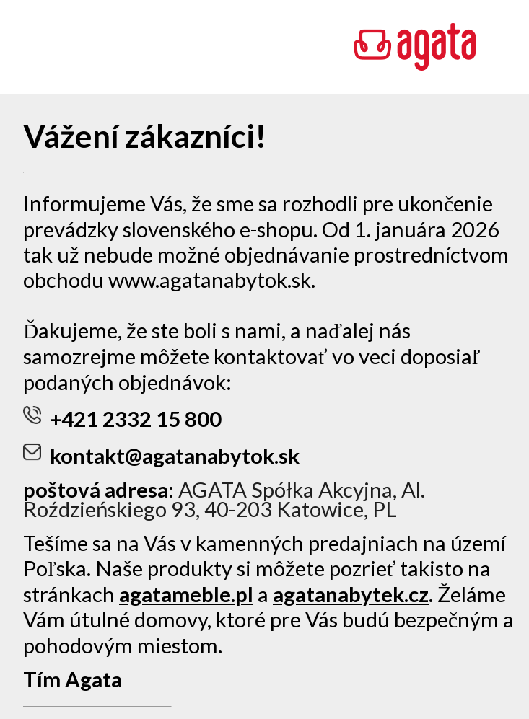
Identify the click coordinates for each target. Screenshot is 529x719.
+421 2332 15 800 (122, 418)
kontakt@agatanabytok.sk (161, 455)
